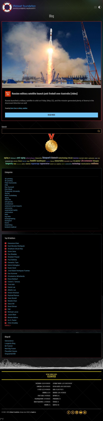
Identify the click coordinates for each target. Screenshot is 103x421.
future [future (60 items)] (20, 161)
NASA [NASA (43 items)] (14, 164)
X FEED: (39, 389)
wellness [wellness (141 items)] (94, 163)
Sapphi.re (33, 412)
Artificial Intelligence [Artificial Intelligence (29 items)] (30, 158)
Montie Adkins (13, 317)
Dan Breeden (12, 254)
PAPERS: (55, 402)
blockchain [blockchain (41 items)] (76, 158)
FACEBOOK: (38, 383)
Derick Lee (11, 287)
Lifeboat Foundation (14, 412)
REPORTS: (55, 396)
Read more (51, 115)
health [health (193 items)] (33, 160)
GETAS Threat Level (51, 376)
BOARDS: (55, 392)
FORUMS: (46, 405)
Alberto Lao (12, 290)
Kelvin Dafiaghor (14, 265)
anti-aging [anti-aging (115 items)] (21, 158)
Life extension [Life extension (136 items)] (86, 161)
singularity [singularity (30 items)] (58, 164)
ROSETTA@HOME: (38, 402)
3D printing (9, 179)
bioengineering (10, 219)
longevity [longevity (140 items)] (9, 163)
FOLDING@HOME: (39, 399)
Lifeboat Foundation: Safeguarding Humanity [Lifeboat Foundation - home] (46, 7)
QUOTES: (55, 405)
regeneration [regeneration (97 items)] (44, 164)
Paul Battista (12, 260)
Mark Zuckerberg (11, 195)
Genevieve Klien (13, 243)
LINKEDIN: (39, 386)
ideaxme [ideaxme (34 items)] (52, 161)
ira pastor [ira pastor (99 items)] (76, 161)
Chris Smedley (13, 323)
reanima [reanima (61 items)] (28, 164)
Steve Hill (11, 304)
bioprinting (8, 225)
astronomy (8, 208)
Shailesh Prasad (13, 257)
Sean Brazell (12, 298)
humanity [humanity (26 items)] (48, 161)
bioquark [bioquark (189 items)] (46, 157)
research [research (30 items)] (52, 164)
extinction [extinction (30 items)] (15, 161)
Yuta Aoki (11, 284)
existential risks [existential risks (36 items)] (9, 161)
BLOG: (54, 389)
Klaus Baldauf (13, 279)
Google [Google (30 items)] (28, 161)
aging (7, 198)
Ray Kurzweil (9, 187)
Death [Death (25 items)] (99, 158)
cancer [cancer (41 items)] (86, 158)
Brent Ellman (12, 306)
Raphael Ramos (13, 295)
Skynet (7, 193)
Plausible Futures (11, 351)
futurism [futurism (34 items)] (24, 161)
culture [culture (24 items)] (96, 158)
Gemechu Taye (13, 262)
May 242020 (8, 94)
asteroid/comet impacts (13, 206)
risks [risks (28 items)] (55, 164)
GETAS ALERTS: (57, 386)
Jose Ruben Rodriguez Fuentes (19, 271)
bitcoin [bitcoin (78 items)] (70, 158)
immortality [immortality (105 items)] (59, 161)
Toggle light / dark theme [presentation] (99, 7)
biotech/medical (10, 227)
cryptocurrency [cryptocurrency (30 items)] (91, 158)
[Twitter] (72, 412)
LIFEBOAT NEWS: (57, 383)
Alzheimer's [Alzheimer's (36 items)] (13, 158)
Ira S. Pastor (12, 320)
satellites (25, 108)
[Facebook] (68, 412)
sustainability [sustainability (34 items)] (68, 164)
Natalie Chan (12, 301)
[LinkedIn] (76, 412)
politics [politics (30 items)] (23, 164)
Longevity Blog (10, 343)
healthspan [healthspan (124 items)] (41, 161)
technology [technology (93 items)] (76, 164)
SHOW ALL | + (8, 325)
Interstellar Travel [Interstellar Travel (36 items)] (68, 161)
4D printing (9, 181)
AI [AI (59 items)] (9, 158)
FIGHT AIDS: (41, 396)
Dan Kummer (12, 273)
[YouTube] (80, 412)
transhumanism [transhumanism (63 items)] (86, 164)
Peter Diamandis (10, 183)
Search (98, 131)
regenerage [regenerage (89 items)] (35, 164)
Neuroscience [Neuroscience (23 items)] (19, 164)
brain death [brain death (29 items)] (81, 158)
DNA (6, 185)
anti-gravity (9, 202)
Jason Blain (12, 315)
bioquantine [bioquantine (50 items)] (38, 158)
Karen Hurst (12, 268)
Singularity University (12, 191)
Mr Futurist (8, 346)
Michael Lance (13, 312)
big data (8, 216)
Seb (9, 309)
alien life (8, 200)
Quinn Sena (13, 108)
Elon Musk (8, 189)
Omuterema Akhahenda (16, 276)
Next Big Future (10, 349)
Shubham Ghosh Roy (15, 249)
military (20, 108)
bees (6, 214)
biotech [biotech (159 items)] (54, 158)
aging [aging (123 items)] (6, 158)
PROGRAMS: (56, 399)
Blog (51, 16)
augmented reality (11, 210)
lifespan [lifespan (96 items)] (96, 161)
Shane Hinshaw (13, 293)
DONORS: (44, 392)
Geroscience (9, 341)
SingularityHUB (10, 354)
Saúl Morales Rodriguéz (16, 246)
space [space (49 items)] (63, 164)
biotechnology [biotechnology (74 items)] (63, 158)
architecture (9, 204)
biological (8, 221)
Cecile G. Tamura (14, 282)
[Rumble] (84, 412)
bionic (7, 223)
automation (9, 212)
